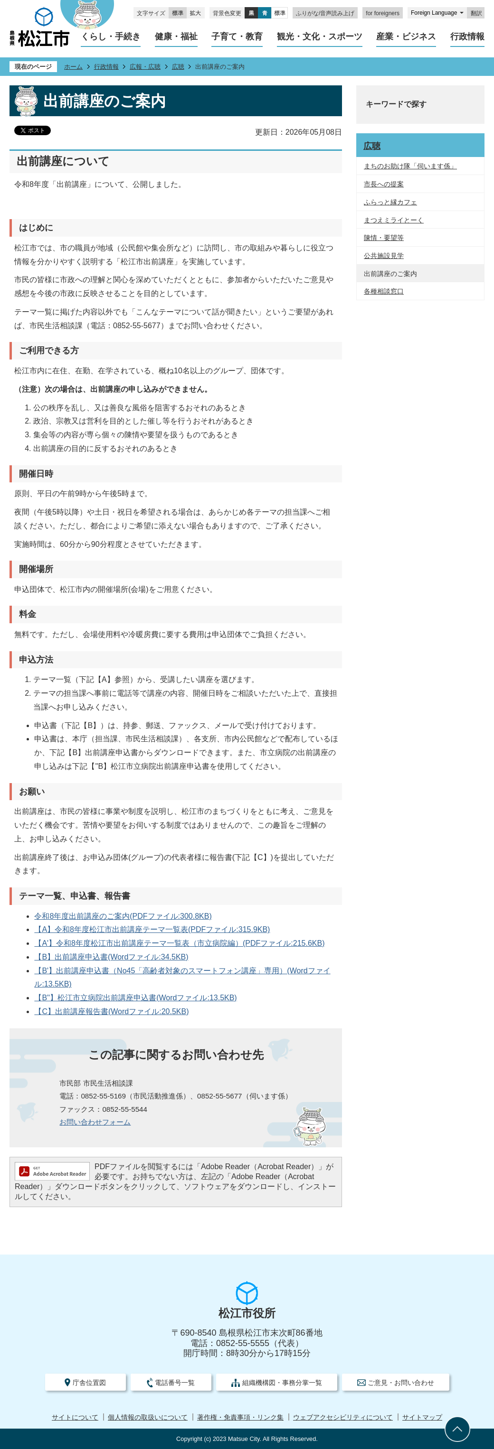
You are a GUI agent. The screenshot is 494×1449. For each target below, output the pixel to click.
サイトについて (75, 1417)
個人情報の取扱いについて (148, 1417)
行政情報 (106, 66)
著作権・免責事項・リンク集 (240, 1417)
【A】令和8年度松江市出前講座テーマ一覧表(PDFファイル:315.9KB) (152, 929)
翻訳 (476, 13)
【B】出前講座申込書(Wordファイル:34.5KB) (111, 957)
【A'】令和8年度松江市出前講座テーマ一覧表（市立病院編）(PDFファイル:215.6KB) (179, 943)
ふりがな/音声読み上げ (325, 13)
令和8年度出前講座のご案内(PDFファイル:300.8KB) (122, 916)
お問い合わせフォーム (95, 1122)
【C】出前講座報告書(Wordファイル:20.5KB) (111, 1011)
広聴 (178, 66)
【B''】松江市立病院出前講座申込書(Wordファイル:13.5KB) (135, 998)
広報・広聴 (145, 66)
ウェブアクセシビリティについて (343, 1417)
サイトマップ (422, 1417)
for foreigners (382, 13)
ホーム (73, 66)
